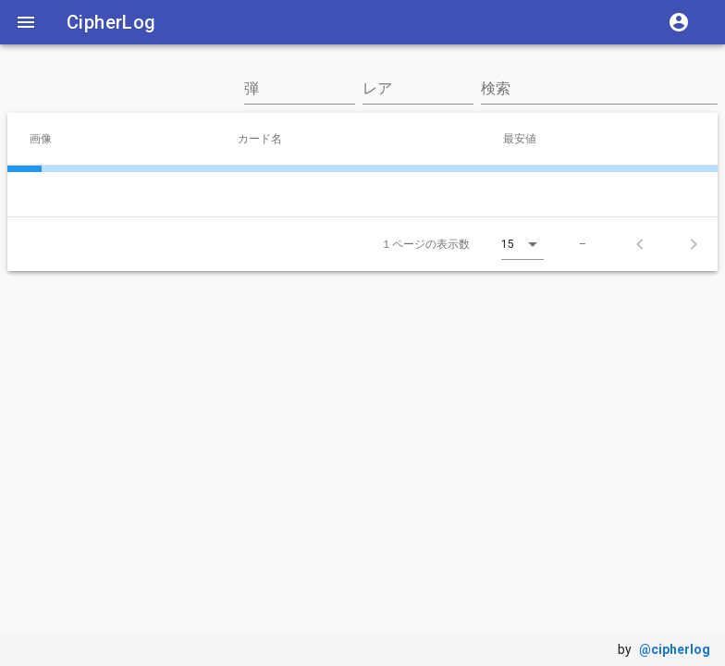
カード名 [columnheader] (267, 137)
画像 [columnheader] (48, 137)
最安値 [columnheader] (527, 137)
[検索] (599, 89)
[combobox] (299, 98)
